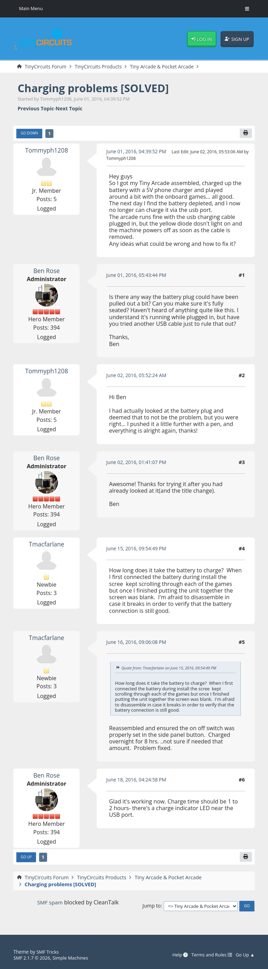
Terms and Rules (209, 955)
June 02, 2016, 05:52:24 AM (138, 376)
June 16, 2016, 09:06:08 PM (137, 643)
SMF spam (50, 904)
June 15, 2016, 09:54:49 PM (137, 549)
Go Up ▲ (245, 955)
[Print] (245, 134)
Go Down (30, 134)
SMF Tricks (48, 952)
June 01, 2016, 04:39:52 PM (137, 152)
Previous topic (35, 109)
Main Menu (31, 8)
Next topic (68, 109)
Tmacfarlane (46, 544)
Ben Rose (46, 271)
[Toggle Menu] (247, 8)
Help (176, 955)
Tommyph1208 (46, 150)
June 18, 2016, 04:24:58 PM (137, 780)
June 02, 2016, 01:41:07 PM (137, 463)
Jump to (151, 907)
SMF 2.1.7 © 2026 (32, 957)
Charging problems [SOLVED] (96, 88)
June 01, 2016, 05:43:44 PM (137, 276)
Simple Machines (73, 957)
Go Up (26, 858)
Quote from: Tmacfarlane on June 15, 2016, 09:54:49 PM (171, 668)
